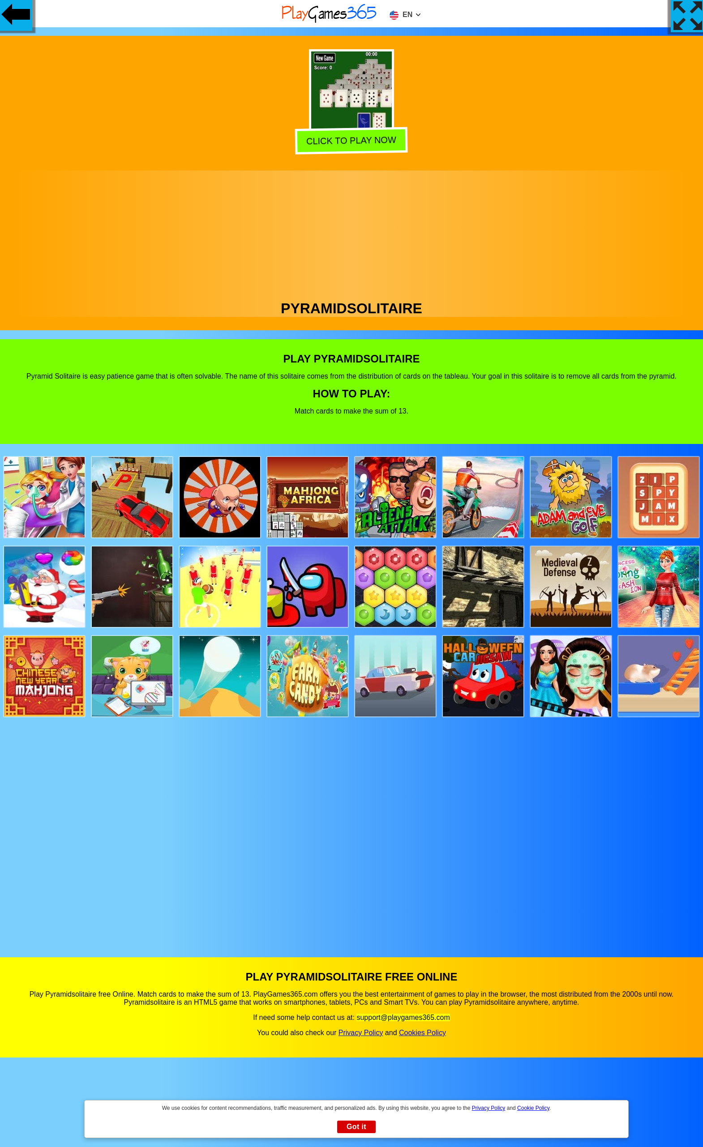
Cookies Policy (422, 1032)
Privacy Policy (361, 1032)
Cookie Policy (533, 1108)
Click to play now (350, 139)
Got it (356, 1126)
